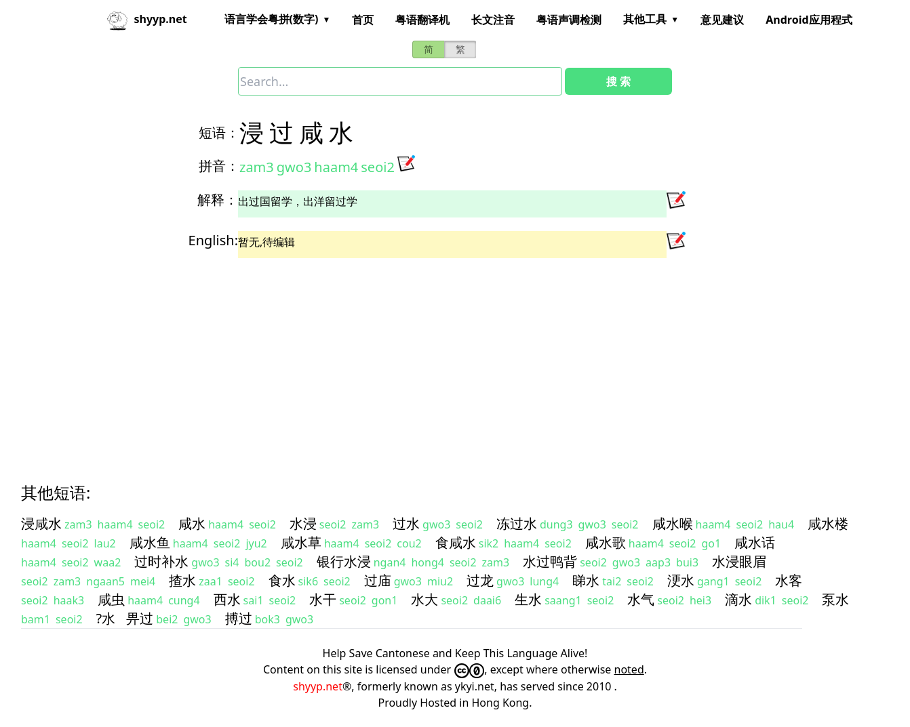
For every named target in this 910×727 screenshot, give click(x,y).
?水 (106, 618)
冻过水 (516, 523)
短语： (219, 132)
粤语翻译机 (422, 19)
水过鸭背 (550, 561)
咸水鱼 (150, 542)
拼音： (219, 166)
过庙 (377, 580)
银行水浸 (344, 561)
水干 (322, 599)
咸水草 (301, 542)
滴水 (738, 599)
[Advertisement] (430, 358)
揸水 (182, 580)
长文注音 (493, 19)
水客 (788, 580)
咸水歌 (605, 542)
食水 (282, 580)
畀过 (139, 618)
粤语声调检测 (568, 19)
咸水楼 (828, 523)
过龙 (480, 580)
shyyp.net (317, 686)
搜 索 (618, 81)
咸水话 (754, 542)
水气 (640, 599)
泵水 (835, 599)
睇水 (585, 580)
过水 (406, 523)
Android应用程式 (809, 19)
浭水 (680, 580)
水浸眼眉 (739, 561)
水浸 (303, 523)
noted (629, 669)
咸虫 (111, 599)
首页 (363, 19)
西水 (227, 599)
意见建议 (722, 19)
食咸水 (455, 542)
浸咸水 (41, 523)
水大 (424, 599)
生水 (528, 599)
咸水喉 (672, 523)
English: (213, 240)
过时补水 (161, 561)
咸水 (191, 523)
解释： (217, 199)
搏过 (238, 618)
